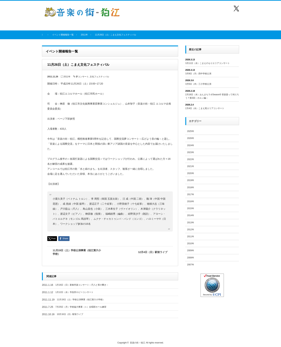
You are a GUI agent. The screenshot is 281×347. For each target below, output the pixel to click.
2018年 (190, 187)
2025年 (190, 131)
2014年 (190, 215)
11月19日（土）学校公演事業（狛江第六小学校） (77, 252)
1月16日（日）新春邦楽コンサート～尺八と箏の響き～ (81, 285)
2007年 (190, 264)
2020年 (190, 173)
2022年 (190, 159)
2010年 (190, 243)
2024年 (190, 145)
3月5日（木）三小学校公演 (198, 84)
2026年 (190, 138)
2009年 (190, 250)
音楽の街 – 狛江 (137, 342)
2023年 (190, 152)
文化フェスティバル (99, 76)
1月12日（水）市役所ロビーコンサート (74, 292)
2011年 (66, 76)
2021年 (190, 166)
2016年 (190, 201)
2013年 (190, 222)
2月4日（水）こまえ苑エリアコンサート (204, 108)
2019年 (190, 180)
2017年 (190, 194)
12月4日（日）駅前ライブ (152, 252)
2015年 (190, 208)
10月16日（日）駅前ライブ (70, 314)
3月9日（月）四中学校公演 (198, 73)
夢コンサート (82, 76)
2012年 (190, 229)
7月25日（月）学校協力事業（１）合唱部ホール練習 (80, 307)
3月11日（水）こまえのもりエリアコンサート (207, 63)
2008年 (190, 257)
